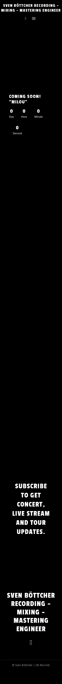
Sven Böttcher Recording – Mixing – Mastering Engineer (31, 8)
